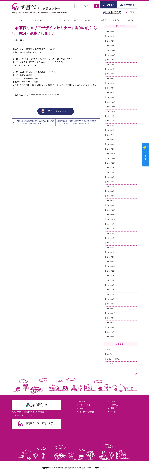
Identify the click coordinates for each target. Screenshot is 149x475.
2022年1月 (111, 261)
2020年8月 (111, 323)
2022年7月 (111, 233)
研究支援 (116, 20)
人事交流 (102, 20)
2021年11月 (111, 271)
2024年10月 (111, 111)
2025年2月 (111, 93)
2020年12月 (111, 308)
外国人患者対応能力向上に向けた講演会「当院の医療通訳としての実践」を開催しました (76, 122)
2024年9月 (111, 116)
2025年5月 (111, 83)
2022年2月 (111, 257)
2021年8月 (111, 280)
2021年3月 (111, 304)
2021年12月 (111, 266)
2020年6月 (111, 332)
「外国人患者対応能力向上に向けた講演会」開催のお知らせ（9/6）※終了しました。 (34, 122)
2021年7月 (111, 285)
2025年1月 (111, 97)
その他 (109, 354)
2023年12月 (111, 154)
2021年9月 (111, 276)
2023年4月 (111, 191)
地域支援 (130, 20)
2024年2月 (111, 144)
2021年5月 (111, 294)
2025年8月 (111, 69)
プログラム (52, 20)
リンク (130, 12)
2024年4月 (111, 135)
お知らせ (110, 349)
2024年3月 (111, 139)
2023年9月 (111, 168)
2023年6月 (111, 182)
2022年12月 (111, 210)
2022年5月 (111, 243)
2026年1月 (111, 46)
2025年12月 (111, 50)
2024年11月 (111, 107)
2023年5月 (111, 186)
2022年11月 (111, 215)
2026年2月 (111, 41)
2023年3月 (111, 196)
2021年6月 (111, 290)
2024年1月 (111, 149)
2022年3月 (111, 252)
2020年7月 (111, 327)
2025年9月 (111, 64)
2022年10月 (111, 219)
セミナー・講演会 (71, 20)
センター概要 (36, 20)
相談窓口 (88, 20)
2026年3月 (111, 36)
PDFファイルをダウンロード (55, 111)
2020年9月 (111, 318)
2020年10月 (111, 313)
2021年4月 (111, 299)
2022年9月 (111, 224)
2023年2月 (111, 201)
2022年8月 (111, 229)
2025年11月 (111, 55)
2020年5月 (111, 337)
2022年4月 (111, 247)
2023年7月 (111, 177)
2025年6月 (111, 78)
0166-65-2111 (21, 415)
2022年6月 (111, 238)
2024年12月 (111, 102)
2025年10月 (111, 60)
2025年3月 (111, 88)
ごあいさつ (19, 20)
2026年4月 (111, 32)
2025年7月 (111, 74)
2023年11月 (111, 158)
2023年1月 (111, 205)
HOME (82, 402)
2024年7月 (111, 125)
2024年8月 (111, 121)
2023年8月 (111, 172)
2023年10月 (111, 163)
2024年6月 (111, 130)
